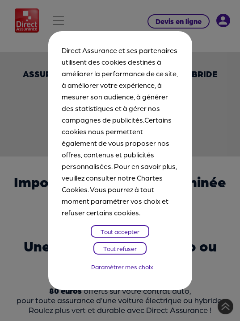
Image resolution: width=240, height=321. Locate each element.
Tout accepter (120, 231)
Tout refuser (120, 248)
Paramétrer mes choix (122, 266)
